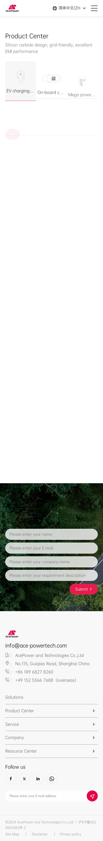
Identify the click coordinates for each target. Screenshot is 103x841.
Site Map (12, 834)
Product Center (19, 710)
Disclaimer (40, 834)
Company (14, 737)
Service (12, 724)
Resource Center (21, 751)
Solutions (14, 697)
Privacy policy (70, 834)
